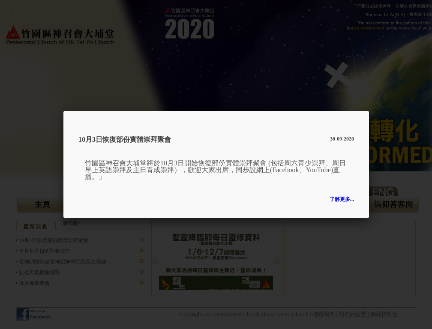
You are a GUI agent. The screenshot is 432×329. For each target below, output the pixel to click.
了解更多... (342, 199)
